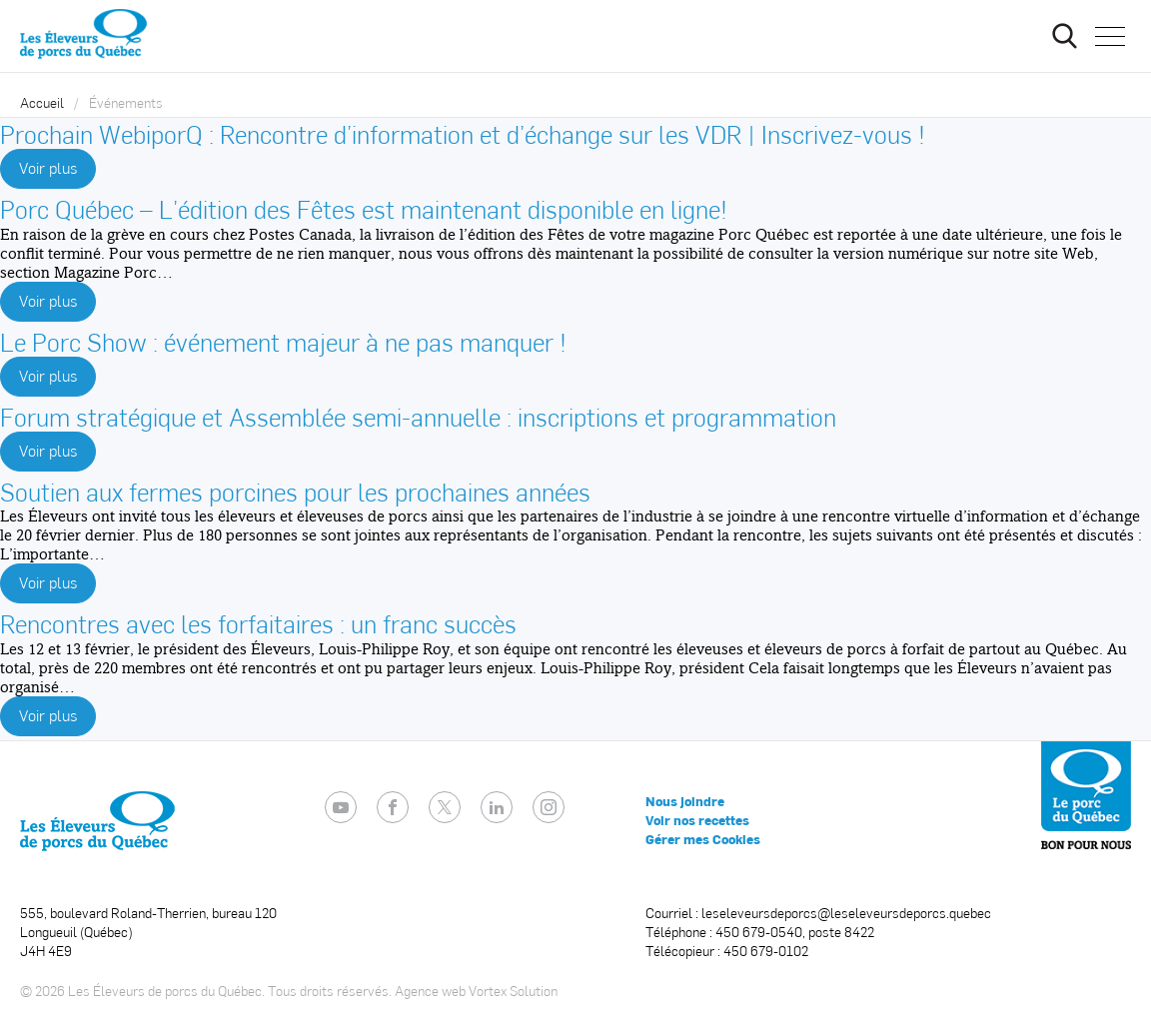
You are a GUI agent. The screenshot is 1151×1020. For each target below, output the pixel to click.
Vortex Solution (513, 990)
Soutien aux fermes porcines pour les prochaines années (295, 491)
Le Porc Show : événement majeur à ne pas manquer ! (283, 341)
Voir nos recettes (697, 820)
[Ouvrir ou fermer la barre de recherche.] (1064, 36)
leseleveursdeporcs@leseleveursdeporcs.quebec (846, 912)
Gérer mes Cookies (702, 839)
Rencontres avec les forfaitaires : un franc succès (258, 622)
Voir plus (48, 167)
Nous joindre (684, 801)
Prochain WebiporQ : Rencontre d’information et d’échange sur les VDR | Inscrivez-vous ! (462, 133)
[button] (1110, 36)
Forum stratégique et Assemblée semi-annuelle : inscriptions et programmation (418, 416)
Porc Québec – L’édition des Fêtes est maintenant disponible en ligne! (363, 208)
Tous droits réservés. (330, 990)
